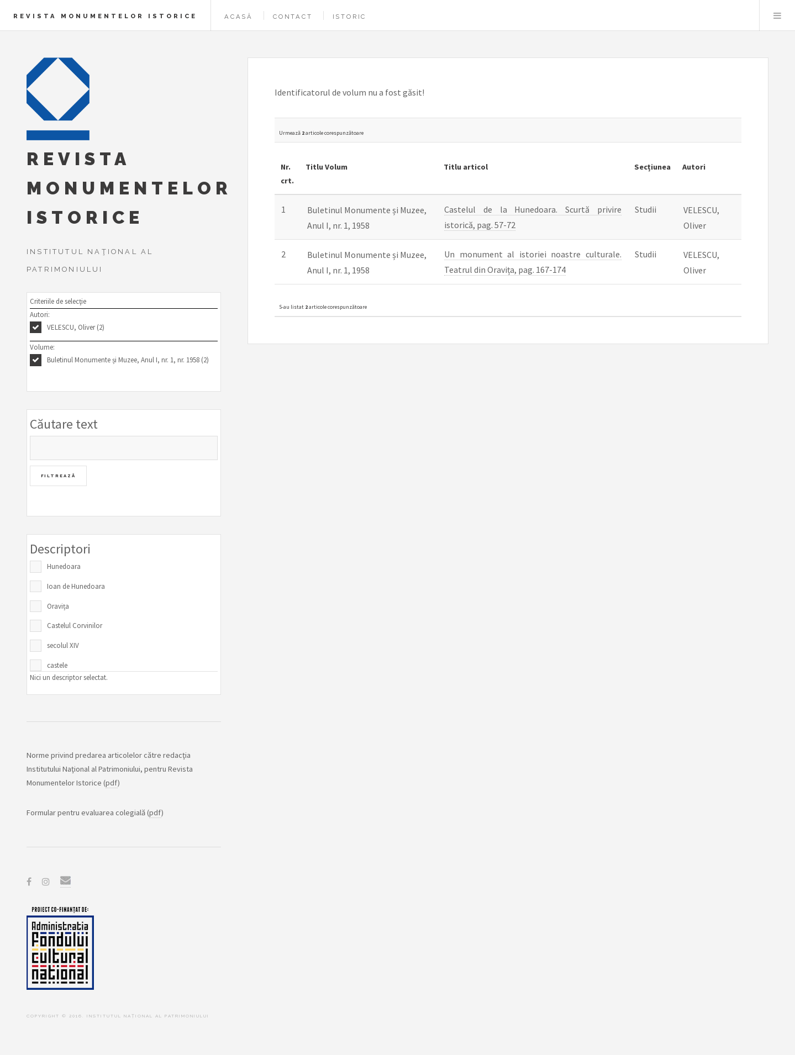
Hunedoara (64, 566)
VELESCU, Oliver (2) (75, 327)
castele (57, 665)
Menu (777, 15)
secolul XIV (63, 645)
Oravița (58, 606)
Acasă (238, 16)
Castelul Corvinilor (74, 625)
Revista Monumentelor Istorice (105, 16)
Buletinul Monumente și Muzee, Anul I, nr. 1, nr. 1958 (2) (128, 360)
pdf (112, 783)
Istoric (350, 16)
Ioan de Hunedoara (76, 586)
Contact (293, 16)
